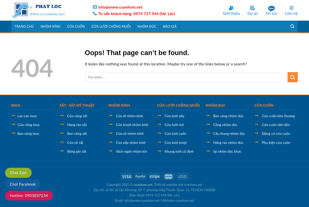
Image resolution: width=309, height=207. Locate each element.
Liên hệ (291, 13)
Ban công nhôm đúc (228, 116)
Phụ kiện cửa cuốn (276, 142)
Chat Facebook (23, 184)
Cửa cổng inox (29, 124)
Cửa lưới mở (174, 124)
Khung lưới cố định (179, 151)
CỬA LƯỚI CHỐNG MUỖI (178, 105)
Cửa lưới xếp (174, 116)
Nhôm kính (51, 26)
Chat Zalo (18, 172)
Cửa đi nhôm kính (129, 116)
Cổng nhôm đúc (225, 124)
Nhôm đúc (147, 26)
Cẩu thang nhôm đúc (229, 133)
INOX (15, 105)
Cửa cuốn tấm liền (276, 124)
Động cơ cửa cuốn (276, 133)
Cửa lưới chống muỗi (111, 26)
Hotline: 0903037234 (29, 195)
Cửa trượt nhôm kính (132, 124)
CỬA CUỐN (264, 105)
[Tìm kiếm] (292, 26)
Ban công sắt (77, 133)
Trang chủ (24, 26)
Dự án (252, 13)
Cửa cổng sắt (77, 116)
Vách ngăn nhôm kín (131, 151)
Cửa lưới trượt (176, 142)
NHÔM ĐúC (216, 105)
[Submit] (293, 77)
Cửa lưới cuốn (175, 133)
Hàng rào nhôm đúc (228, 142)
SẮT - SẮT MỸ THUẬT (77, 105)
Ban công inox (28, 133)
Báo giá (169, 26)
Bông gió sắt (76, 151)
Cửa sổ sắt (75, 142)
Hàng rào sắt (77, 124)
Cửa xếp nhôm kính (131, 142)
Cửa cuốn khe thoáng (278, 116)
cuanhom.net (143, 185)
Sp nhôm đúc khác (227, 151)
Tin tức (271, 13)
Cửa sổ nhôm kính (130, 133)
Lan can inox (27, 116)
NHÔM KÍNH (119, 105)
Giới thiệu (231, 13)
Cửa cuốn (76, 26)
